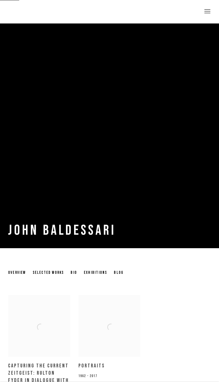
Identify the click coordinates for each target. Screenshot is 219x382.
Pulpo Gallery (38, 11)
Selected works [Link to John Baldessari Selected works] (48, 272)
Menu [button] (207, 12)
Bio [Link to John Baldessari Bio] (74, 272)
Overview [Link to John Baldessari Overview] (17, 272)
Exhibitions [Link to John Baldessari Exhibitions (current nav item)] (95, 272)
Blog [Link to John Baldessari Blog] (119, 272)
